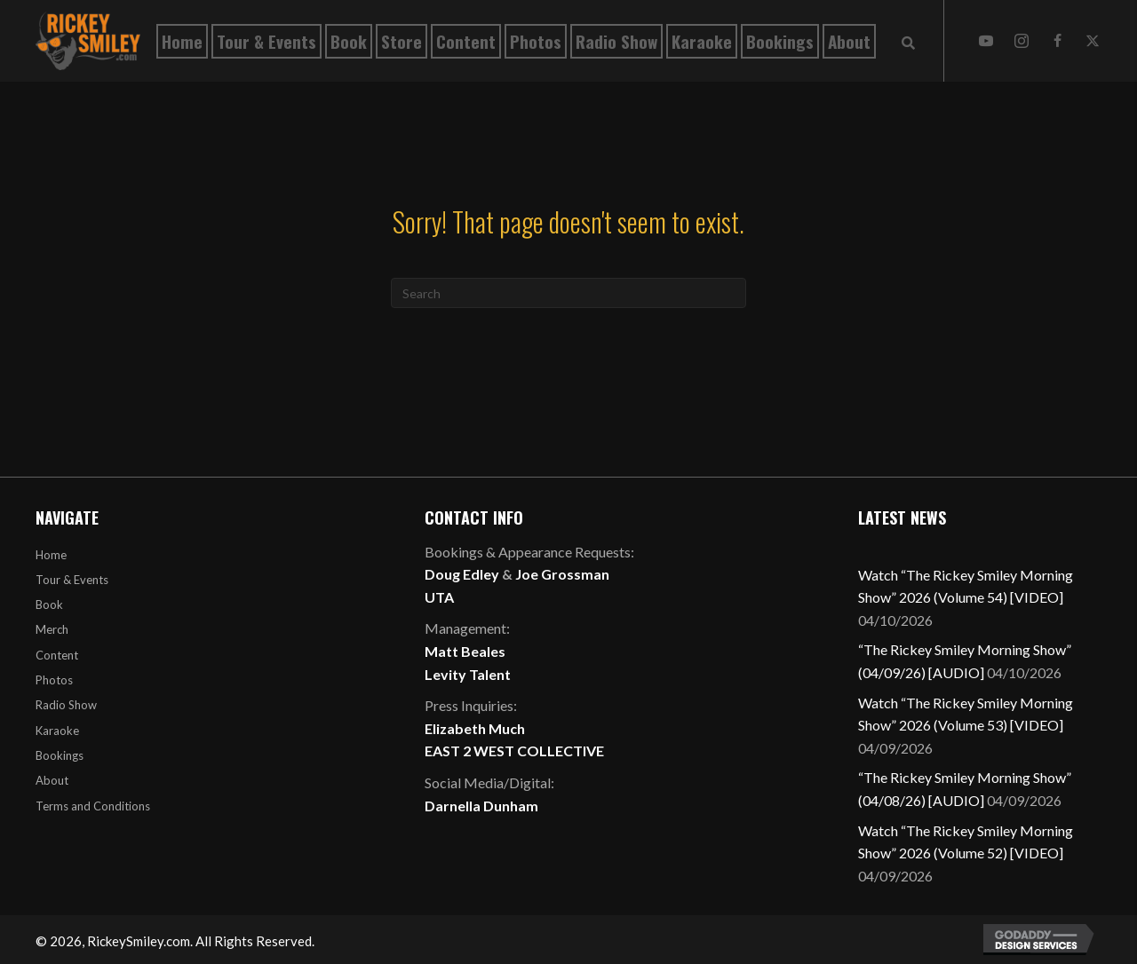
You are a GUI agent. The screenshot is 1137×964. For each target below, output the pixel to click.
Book (49, 604)
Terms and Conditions (93, 806)
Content (57, 655)
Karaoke (57, 730)
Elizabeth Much (475, 728)
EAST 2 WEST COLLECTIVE (514, 750)
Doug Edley (462, 573)
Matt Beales (465, 651)
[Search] (568, 293)
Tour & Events (72, 580)
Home (51, 555)
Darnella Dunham (481, 805)
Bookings (59, 755)
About (52, 780)
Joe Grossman (562, 573)
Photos (54, 680)
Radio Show (66, 705)
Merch (52, 629)
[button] (986, 41)
